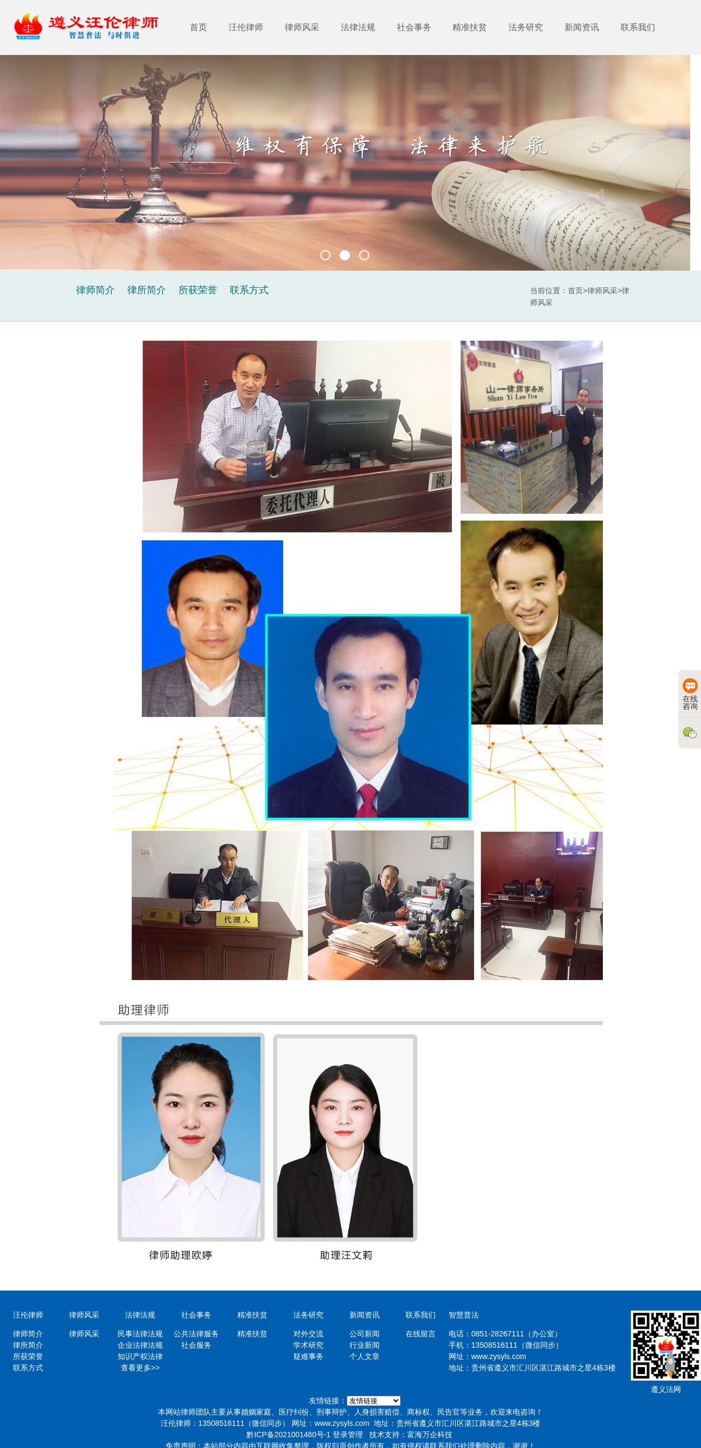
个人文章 (364, 1356)
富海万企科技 (429, 1434)
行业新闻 (364, 1345)
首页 (198, 27)
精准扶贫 (469, 27)
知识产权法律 (140, 1356)
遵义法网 (666, 1389)
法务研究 (525, 27)
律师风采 (302, 27)
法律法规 (358, 27)
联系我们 (638, 27)
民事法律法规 (140, 1333)
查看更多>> (140, 1367)
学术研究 (308, 1345)
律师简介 (28, 1333)
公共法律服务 (196, 1333)
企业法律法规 (140, 1345)
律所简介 (28, 1345)
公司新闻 (364, 1333)
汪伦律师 (246, 27)
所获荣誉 (28, 1356)
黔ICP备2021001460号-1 (288, 1434)
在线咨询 (690, 694)
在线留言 (421, 1333)
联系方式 (28, 1367)
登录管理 (348, 1434)
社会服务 (196, 1345)
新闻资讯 (582, 27)
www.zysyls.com (498, 1356)
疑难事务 (308, 1356)
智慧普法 (464, 1315)
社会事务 (414, 27)
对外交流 (308, 1333)
